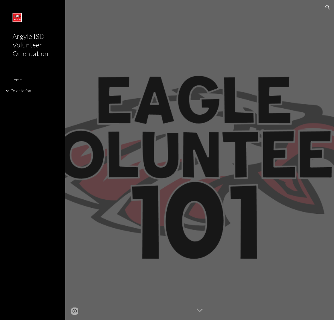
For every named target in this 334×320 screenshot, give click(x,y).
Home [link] (16, 79)
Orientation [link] (20, 90)
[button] (327, 7)
